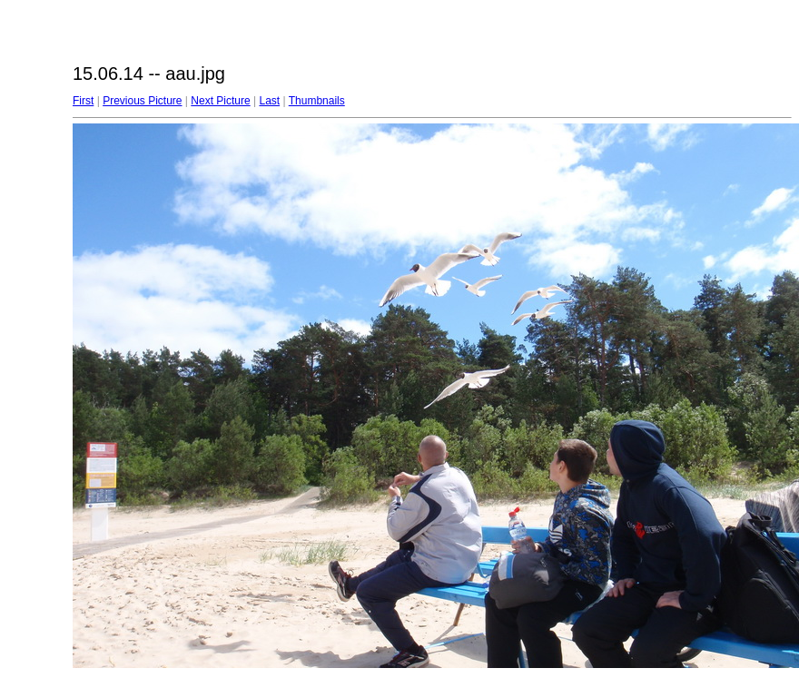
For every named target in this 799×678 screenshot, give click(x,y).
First (83, 100)
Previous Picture (142, 100)
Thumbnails (317, 100)
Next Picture (220, 100)
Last (269, 100)
